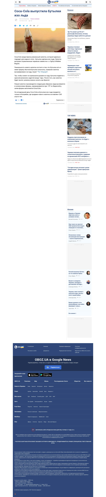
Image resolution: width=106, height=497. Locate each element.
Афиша (29, 421)
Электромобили (39, 401)
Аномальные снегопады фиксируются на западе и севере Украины (74, 57)
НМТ (54, 396)
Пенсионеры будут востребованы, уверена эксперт (78, 39)
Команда (45, 346)
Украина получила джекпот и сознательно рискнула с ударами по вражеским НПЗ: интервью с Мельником (78, 154)
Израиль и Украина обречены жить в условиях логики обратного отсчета (74, 215)
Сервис (50, 401)
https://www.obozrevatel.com (67, 452)
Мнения (70, 209)
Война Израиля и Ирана (44, 5)
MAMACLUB (41, 416)
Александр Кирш (72, 297)
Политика (27, 381)
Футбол (29, 391)
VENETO (54, 5)
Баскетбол (35, 391)
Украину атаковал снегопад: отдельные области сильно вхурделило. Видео (74, 50)
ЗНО (50, 396)
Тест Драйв (30, 401)
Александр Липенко (73, 286)
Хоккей (41, 391)
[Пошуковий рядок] (90, 2)
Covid (47, 416)
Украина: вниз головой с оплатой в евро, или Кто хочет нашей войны (76, 293)
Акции (45, 401)
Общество (77, 381)
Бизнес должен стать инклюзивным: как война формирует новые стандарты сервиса (76, 304)
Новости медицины (32, 416)
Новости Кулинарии (44, 406)
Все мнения (72, 313)
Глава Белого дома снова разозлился (77, 174)
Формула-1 (50, 391)
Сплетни (35, 421)
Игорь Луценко (72, 230)
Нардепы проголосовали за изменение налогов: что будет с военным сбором (78, 139)
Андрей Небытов (72, 241)
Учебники (33, 396)
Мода (45, 421)
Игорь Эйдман (72, 276)
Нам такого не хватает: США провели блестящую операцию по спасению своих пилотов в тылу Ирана (76, 226)
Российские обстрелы (64, 5)
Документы (46, 350)
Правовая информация (64, 346)
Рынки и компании (35, 18)
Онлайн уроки (40, 396)
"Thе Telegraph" (42, 72)
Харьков (34, 386)
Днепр (45, 386)
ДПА (47, 396)
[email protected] (33, 485)
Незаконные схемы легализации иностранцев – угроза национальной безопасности (77, 236)
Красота (40, 421)
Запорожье (39, 386)
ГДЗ (29, 396)
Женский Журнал (52, 421)
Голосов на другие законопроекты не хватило (77, 144)
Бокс (45, 391)
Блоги (66, 381)
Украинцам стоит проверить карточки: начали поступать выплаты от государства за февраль (75, 68)
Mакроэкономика (43, 411)
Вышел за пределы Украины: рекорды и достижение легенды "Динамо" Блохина (75, 282)
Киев (29, 386)
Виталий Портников (73, 219)
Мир (35, 381)
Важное (70, 10)
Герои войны (22, 5)
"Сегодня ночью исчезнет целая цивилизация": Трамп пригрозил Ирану (78, 169)
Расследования (59, 381)
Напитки (35, 406)
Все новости (88, 381)
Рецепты (30, 406)
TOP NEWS (71, 116)
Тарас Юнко (71, 308)
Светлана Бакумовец (24, 18)
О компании (31, 346)
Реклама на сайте (32, 350)
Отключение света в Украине (79, 5)
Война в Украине (31, 5)
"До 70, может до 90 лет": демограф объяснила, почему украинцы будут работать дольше (79, 34)
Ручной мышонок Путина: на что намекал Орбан (76, 272)
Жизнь (46, 381)
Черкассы (51, 386)
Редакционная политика (21, 103)
